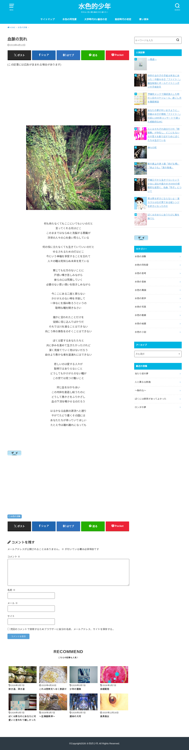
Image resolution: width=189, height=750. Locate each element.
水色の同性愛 (69, 19)
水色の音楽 (140, 281)
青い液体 (144, 19)
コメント (13, 556)
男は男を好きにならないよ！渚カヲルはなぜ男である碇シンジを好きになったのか (163, 202)
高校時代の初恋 (123, 19)
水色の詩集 (16, 516)
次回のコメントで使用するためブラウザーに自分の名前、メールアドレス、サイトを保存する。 (62, 629)
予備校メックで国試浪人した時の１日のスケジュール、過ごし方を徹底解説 (165, 98)
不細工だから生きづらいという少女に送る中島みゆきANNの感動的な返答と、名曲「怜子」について (165, 185)
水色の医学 (140, 298)
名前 (11, 590)
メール (12, 603)
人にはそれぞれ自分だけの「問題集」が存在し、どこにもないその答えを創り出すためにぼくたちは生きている (163, 135)
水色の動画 (140, 315)
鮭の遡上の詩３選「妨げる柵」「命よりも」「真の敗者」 (163, 166)
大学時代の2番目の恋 (95, 19)
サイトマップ (47, 19)
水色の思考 (140, 273)
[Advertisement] (68, 94)
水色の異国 (140, 290)
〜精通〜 (152, 59)
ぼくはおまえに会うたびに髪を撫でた (163, 216)
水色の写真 (140, 306)
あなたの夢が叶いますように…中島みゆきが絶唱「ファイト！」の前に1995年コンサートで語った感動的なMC (164, 116)
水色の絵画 (140, 323)
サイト (11, 616)
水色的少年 (94, 6)
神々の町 (152, 147)
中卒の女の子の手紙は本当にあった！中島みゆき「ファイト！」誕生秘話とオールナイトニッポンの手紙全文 (164, 81)
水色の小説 (140, 332)
